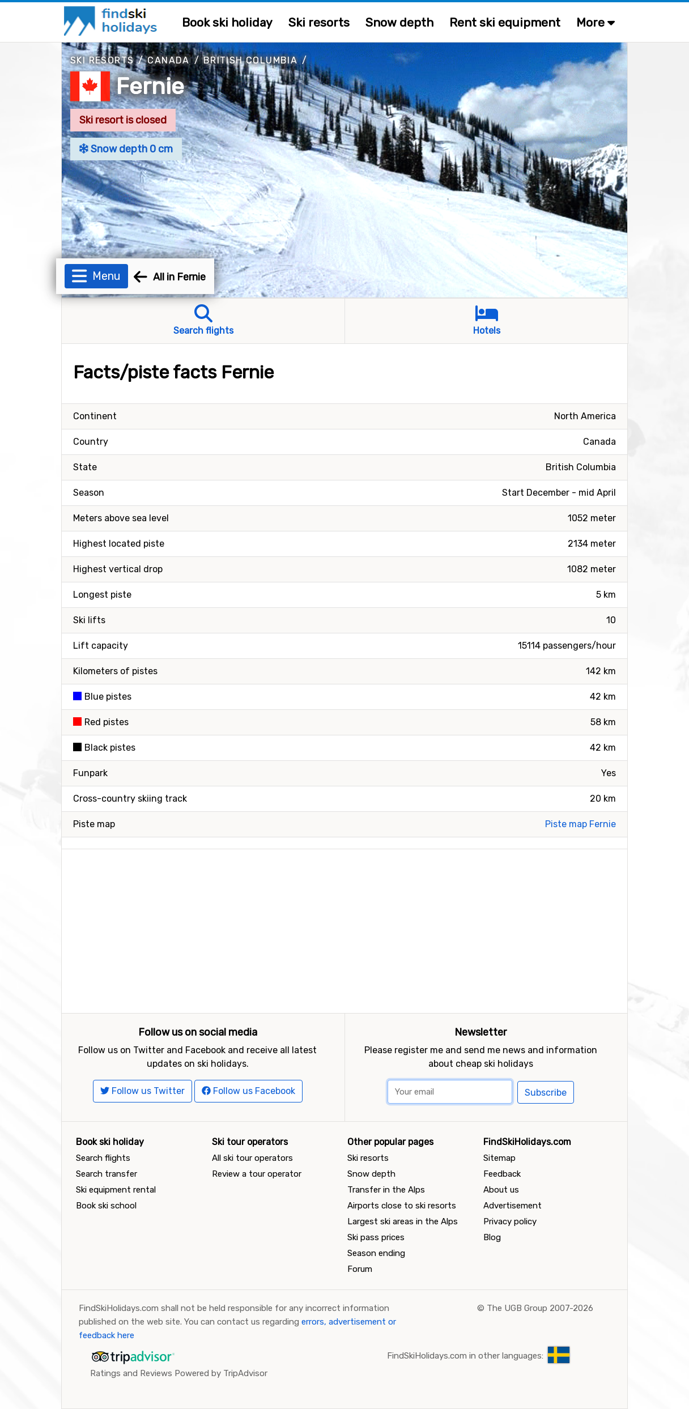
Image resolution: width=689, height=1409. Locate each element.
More (595, 22)
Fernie (150, 86)
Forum (359, 1269)
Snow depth (399, 22)
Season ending (376, 1253)
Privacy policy (510, 1221)
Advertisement (512, 1206)
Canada (168, 60)
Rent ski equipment (504, 22)
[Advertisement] (344, 928)
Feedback (502, 1174)
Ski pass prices (376, 1237)
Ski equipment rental (116, 1190)
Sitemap (499, 1158)
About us (501, 1190)
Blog (492, 1237)
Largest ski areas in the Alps (402, 1221)
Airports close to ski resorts (401, 1206)
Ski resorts (319, 22)
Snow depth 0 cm (126, 149)
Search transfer (106, 1174)
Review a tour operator (256, 1174)
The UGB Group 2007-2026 (540, 1308)
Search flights (103, 1158)
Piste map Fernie (580, 824)
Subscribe (546, 1092)
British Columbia (250, 60)
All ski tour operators (252, 1158)
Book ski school (106, 1206)
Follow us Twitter (142, 1091)
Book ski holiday (227, 22)
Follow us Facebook (248, 1091)
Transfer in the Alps (386, 1190)
